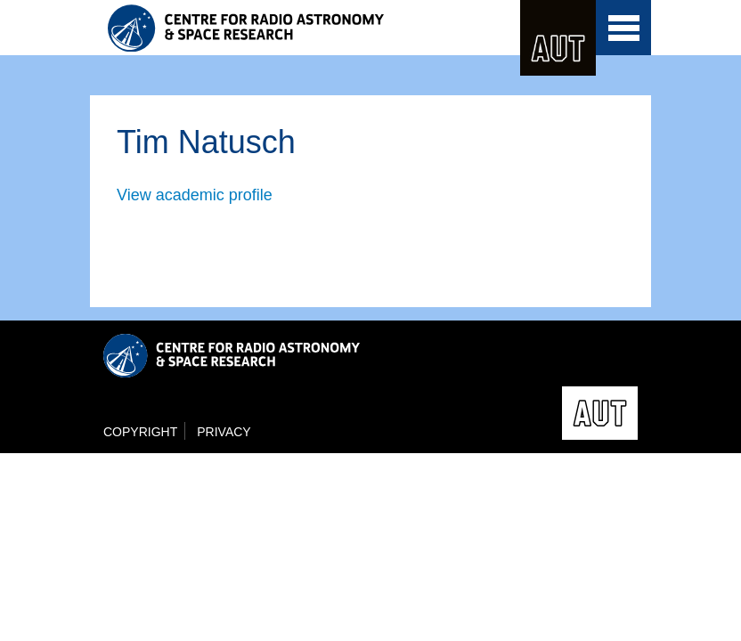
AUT (558, 38)
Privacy (223, 432)
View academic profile (195, 195)
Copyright (140, 432)
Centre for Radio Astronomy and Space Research (281, 28)
